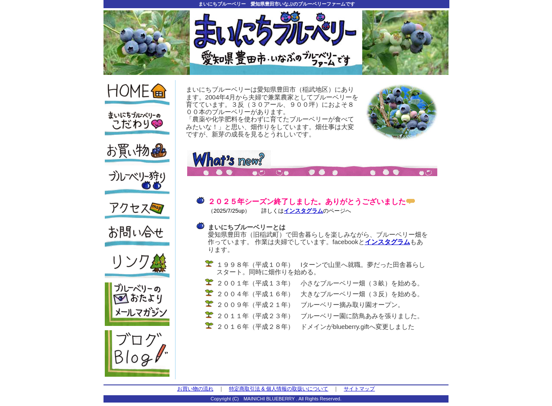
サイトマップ (359, 389)
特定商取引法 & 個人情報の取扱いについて (279, 389)
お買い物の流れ (195, 389)
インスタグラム (303, 211)
